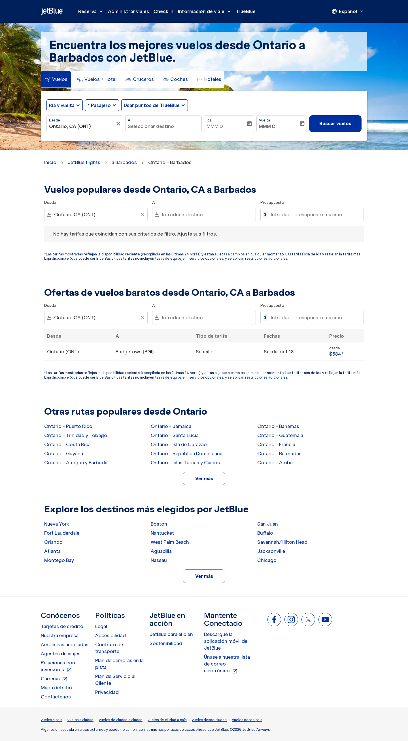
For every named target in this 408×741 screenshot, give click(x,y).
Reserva (92, 11)
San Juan (267, 524)
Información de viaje (205, 11)
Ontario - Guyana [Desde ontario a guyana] (63, 453)
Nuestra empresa (59, 635)
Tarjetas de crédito (62, 626)
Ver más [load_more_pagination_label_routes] (204, 478)
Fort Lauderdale (61, 533)
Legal (101, 626)
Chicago (267, 560)
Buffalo (265, 533)
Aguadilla (161, 551)
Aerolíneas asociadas (64, 644)
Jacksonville (271, 551)
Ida (209, 120)
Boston (159, 524)
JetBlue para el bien (171, 634)
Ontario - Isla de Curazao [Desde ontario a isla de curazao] (179, 444)
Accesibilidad (110, 635)
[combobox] (82, 126)
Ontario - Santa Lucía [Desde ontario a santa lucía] (175, 435)
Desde (54, 120)
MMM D (215, 126)
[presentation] (348, 11)
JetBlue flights (84, 162)
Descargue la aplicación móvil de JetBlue (225, 641)
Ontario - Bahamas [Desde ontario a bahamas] (278, 426)
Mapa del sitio (56, 687)
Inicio (50, 162)
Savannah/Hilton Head (282, 542)
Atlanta (52, 551)
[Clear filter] (142, 214)
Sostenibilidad (166, 643)
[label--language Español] (348, 11)
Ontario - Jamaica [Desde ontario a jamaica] (171, 426)
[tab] (56, 79)
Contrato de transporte (109, 648)
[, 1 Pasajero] (99, 105)
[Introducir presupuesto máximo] (314, 214)
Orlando (53, 542)
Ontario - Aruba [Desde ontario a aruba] (275, 462)
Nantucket (162, 533)
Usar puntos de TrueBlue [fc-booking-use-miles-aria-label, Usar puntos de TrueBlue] (152, 105)
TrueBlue (246, 11)
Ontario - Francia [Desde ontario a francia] (276, 444)
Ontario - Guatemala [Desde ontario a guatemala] (280, 435)
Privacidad (107, 692)
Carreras (54, 679)
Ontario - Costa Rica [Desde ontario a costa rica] (67, 444)
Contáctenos (56, 697)
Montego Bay (59, 560)
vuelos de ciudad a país (167, 720)
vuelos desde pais (247, 720)
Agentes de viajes (60, 653)
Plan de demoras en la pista (119, 664)
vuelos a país (51, 720)
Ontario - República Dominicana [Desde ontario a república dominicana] (186, 453)
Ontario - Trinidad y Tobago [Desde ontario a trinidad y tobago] (75, 435)
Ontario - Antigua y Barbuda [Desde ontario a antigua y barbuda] (75, 462)
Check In (163, 11)
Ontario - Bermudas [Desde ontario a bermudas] (279, 453)
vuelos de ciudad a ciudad (121, 720)
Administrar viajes (128, 11)
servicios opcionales (206, 258)
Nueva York (56, 524)
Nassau (159, 560)
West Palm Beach (170, 542)
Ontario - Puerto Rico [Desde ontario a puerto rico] (68, 426)
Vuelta (264, 120)
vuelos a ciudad (80, 720)
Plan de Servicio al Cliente (115, 679)
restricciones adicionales (266, 258)
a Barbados (124, 162)
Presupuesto (272, 202)
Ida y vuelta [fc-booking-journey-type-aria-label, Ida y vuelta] (62, 105)
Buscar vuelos (335, 123)
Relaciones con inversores (58, 666)
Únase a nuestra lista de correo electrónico (227, 664)
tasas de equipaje (170, 258)
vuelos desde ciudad (209, 720)
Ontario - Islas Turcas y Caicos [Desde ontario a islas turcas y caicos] (185, 462)
